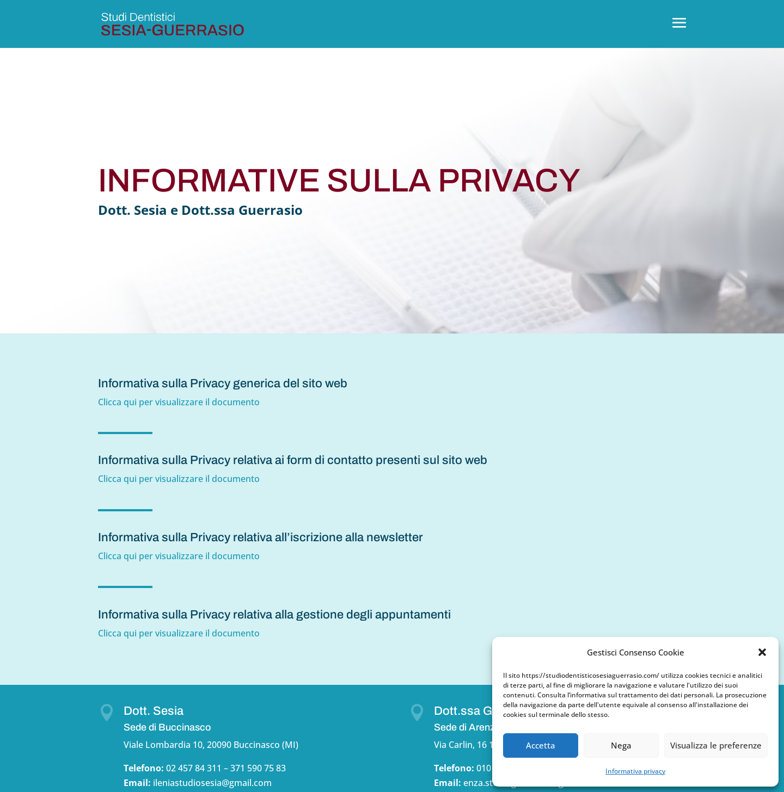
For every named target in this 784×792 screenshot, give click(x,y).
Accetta (540, 745)
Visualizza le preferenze (716, 745)
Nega (621, 745)
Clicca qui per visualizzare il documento (180, 402)
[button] (762, 652)
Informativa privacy (635, 771)
